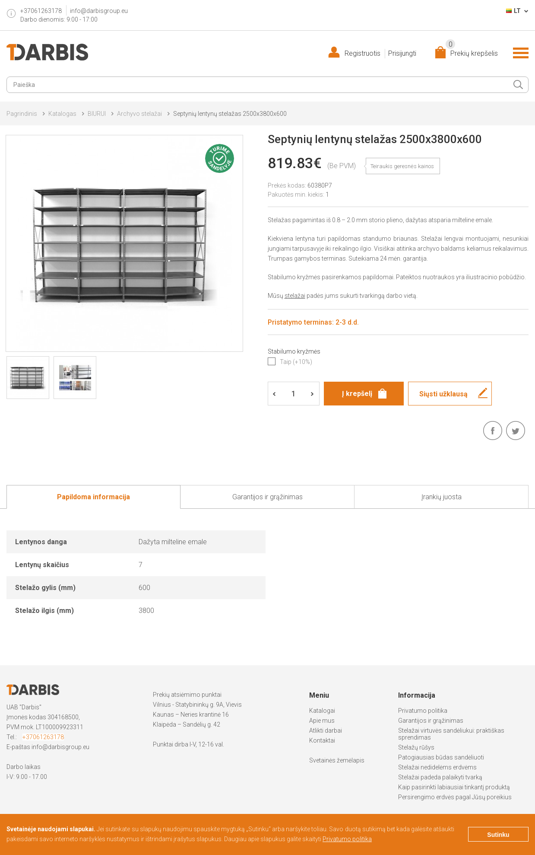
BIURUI (97, 114)
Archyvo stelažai (139, 114)
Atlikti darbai (325, 730)
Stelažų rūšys (416, 747)
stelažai (295, 295)
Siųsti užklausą (443, 394)
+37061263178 (43, 737)
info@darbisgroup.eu (99, 10)
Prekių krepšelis (472, 51)
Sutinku (498, 834)
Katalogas (62, 114)
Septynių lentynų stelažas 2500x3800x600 (230, 114)
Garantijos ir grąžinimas (430, 720)
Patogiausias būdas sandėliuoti (441, 757)
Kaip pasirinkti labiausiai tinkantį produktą (454, 787)
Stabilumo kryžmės (294, 351)
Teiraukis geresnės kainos (402, 166)
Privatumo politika (422, 710)
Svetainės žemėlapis (336, 760)
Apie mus (322, 720)
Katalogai (322, 710)
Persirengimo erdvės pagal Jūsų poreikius (455, 797)
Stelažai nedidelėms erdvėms (437, 767)
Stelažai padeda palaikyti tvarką (440, 777)
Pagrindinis (21, 114)
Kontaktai (322, 740)
